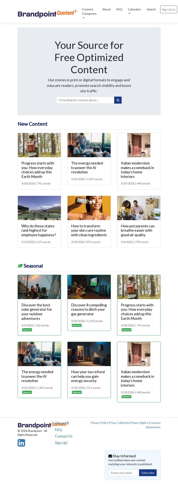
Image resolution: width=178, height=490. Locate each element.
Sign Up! (61, 443)
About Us (62, 423)
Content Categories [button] (89, 11)
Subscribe (148, 472)
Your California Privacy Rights (129, 422)
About (106, 9)
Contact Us (64, 436)
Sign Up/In (169, 9)
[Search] (118, 100)
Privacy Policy (99, 422)
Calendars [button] (134, 9)
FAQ (119, 9)
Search (151, 9)
